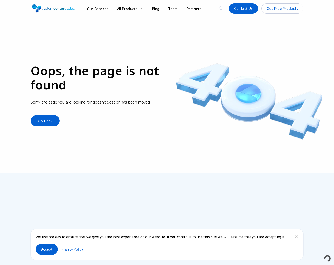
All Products (127, 8)
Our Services (97, 8)
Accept (46, 249)
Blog (156, 8)
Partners (194, 8)
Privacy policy (72, 249)
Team (173, 8)
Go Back (45, 120)
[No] (296, 236)
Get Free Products (282, 8)
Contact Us (243, 8)
